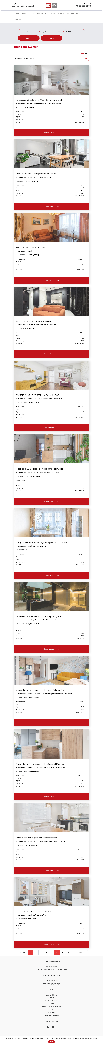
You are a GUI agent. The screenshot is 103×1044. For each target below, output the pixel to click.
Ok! (51, 1041)
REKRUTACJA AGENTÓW (66, 13)
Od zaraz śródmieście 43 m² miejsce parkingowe (39, 616)
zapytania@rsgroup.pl (23, 6)
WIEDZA (78, 13)
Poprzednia (21, 952)
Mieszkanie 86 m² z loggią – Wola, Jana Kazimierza (39, 469)
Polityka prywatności (51, 1015)
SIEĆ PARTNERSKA (42, 13)
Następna (82, 952)
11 (73, 952)
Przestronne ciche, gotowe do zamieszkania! (36, 838)
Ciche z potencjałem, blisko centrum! (33, 911)
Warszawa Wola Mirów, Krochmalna (32, 247)
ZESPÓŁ (53, 13)
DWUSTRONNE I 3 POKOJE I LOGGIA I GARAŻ (37, 395)
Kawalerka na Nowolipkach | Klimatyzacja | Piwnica (40, 690)
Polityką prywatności (45, 1038)
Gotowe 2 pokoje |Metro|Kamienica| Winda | (36, 174)
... (35, 952)
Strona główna (21, 13)
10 (68, 952)
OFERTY (31, 13)
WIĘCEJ (51, 38)
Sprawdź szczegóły (51, 133)
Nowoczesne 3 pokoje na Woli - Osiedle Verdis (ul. (39, 100)
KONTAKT (18, 20)
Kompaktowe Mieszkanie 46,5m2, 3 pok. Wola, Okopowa (42, 543)
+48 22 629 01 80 (83, 6)
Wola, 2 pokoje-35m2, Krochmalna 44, (33, 321)
